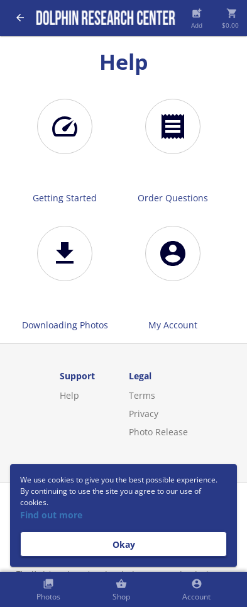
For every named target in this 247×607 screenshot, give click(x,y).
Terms (142, 395)
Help (69, 395)
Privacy (143, 414)
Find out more (51, 515)
